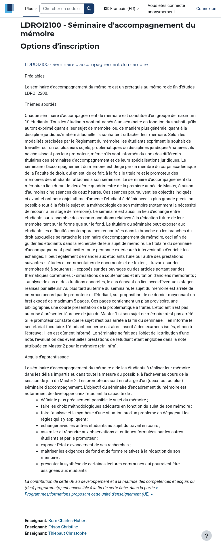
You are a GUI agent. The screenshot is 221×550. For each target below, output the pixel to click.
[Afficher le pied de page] (206, 535)
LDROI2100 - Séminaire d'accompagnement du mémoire (86, 64)
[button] (121, 8)
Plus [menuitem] (29, 8)
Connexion (206, 8)
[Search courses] (61, 8)
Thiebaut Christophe (67, 533)
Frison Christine (63, 527)
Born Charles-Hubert (67, 520)
